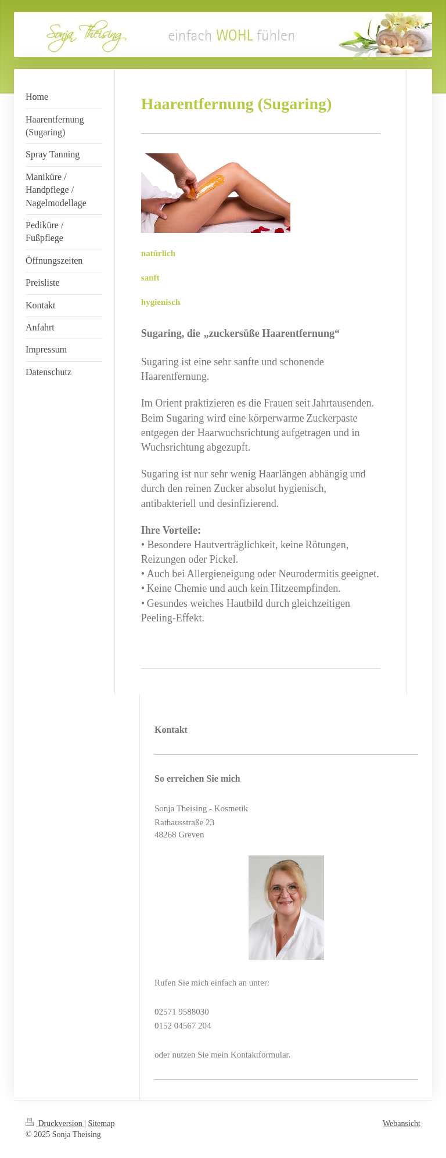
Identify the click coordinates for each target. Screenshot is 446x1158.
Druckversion (55, 1123)
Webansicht (401, 1123)
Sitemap (101, 1123)
